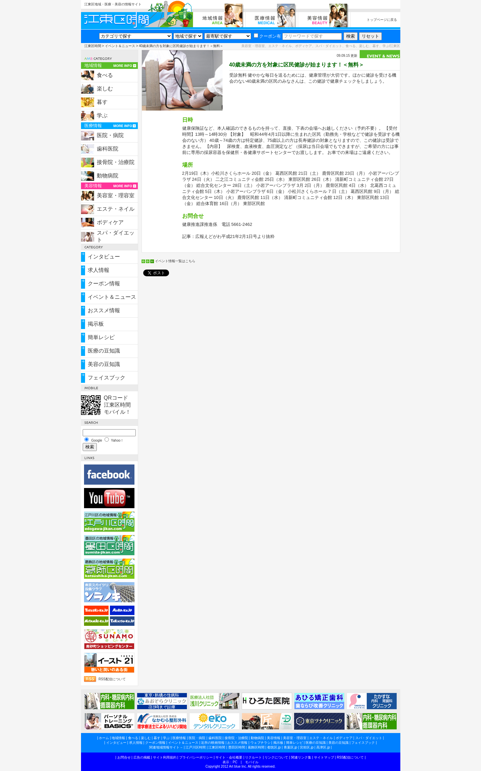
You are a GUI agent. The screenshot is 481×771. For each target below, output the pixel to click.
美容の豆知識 (104, 364)
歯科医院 (107, 149)
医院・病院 (110, 135)
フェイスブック (106, 377)
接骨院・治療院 (115, 162)
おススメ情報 (104, 310)
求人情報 (98, 270)
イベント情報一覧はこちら (175, 261)
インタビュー (104, 256)
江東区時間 (92, 46)
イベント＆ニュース (120, 46)
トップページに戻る (382, 20)
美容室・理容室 (115, 195)
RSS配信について (112, 679)
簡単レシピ (101, 337)
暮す (102, 102)
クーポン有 (267, 36)
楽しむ (105, 88)
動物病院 (107, 175)
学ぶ (102, 115)
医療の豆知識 (104, 351)
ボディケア (110, 222)
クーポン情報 (104, 283)
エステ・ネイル (115, 209)
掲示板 (96, 324)
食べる (105, 75)
